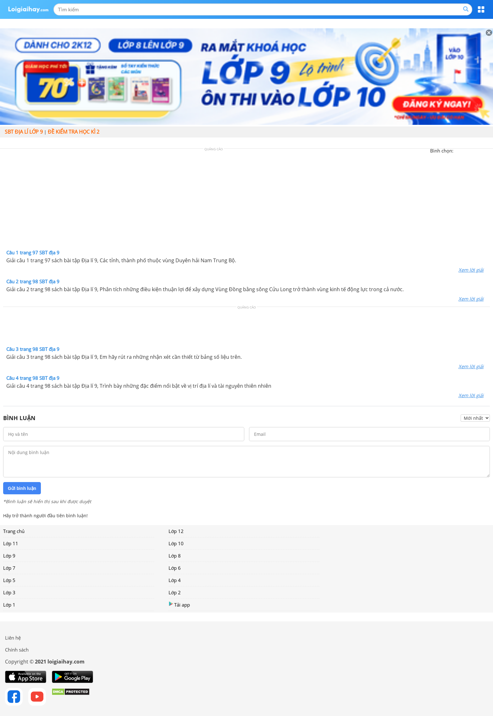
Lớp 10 (176, 543)
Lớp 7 (9, 568)
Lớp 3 (9, 592)
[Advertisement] (246, 201)
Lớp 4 (175, 580)
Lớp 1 (9, 605)
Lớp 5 (9, 580)
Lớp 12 (176, 531)
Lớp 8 (175, 555)
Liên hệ (13, 638)
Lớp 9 (9, 555)
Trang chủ (14, 531)
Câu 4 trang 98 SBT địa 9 (32, 378)
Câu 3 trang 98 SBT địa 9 (32, 349)
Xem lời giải (471, 270)
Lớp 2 (175, 592)
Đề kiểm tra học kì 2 (73, 131)
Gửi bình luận (22, 488)
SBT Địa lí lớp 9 (24, 131)
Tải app (179, 604)
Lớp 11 (10, 543)
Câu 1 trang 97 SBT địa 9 (32, 252)
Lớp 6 (175, 568)
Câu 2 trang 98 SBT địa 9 (32, 281)
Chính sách (17, 650)
